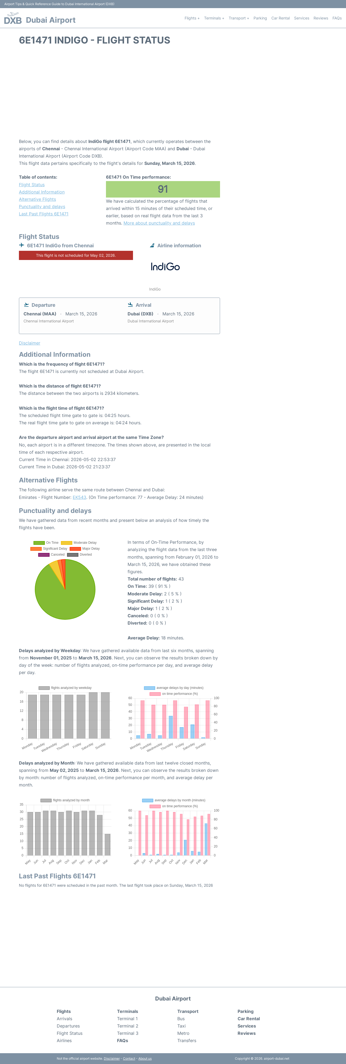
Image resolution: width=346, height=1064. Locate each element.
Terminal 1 (127, 1018)
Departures (68, 1026)
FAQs (337, 18)
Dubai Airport (51, 20)
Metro (183, 1033)
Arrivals (64, 1018)
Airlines (64, 1040)
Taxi (181, 1026)
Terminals (127, 1011)
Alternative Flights (37, 199)
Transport (187, 1011)
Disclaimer (112, 1058)
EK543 (79, 497)
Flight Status (32, 184)
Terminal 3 (127, 1033)
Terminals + (214, 18)
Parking (260, 18)
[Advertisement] (173, 94)
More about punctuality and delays (159, 223)
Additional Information (42, 192)
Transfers (186, 1040)
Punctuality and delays (42, 206)
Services (301, 18)
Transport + (239, 18)
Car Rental (280, 18)
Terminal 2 (127, 1026)
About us (145, 1058)
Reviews (321, 18)
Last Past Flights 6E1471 (43, 213)
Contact (129, 1058)
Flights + (192, 18)
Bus (181, 1018)
